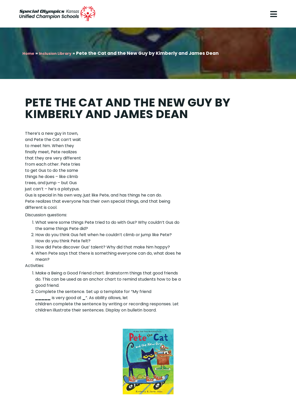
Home (28, 53)
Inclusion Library (55, 53)
